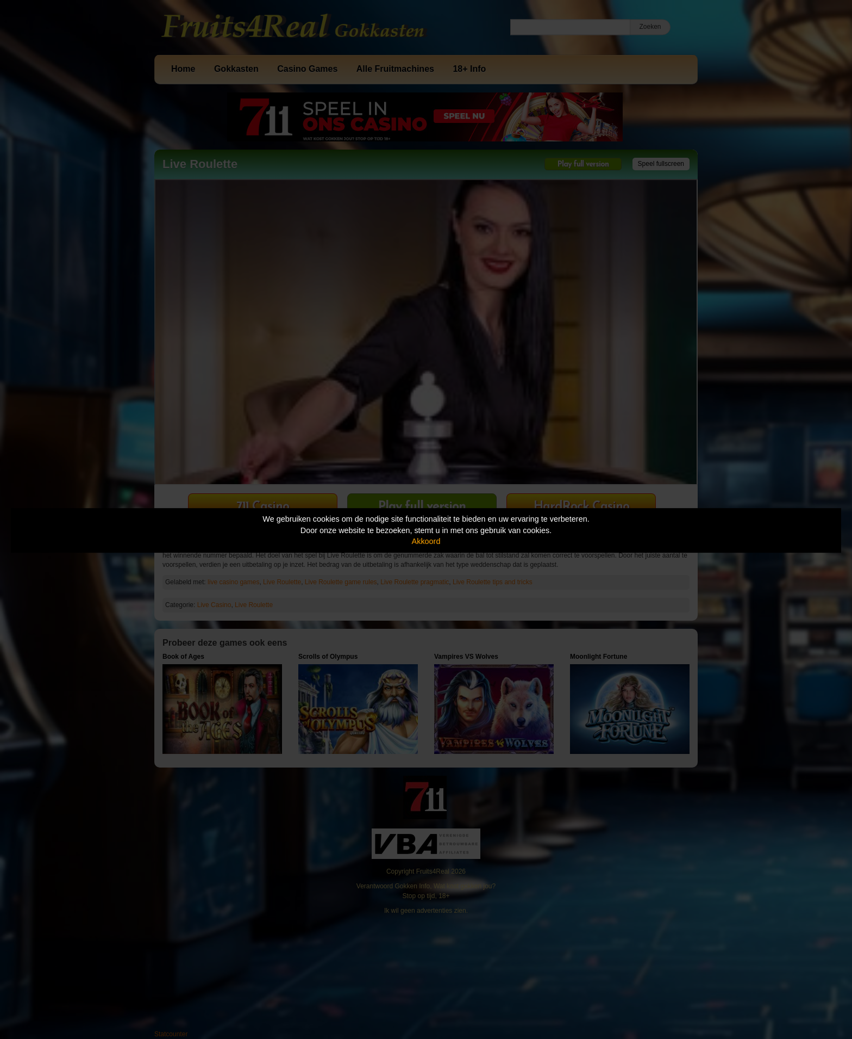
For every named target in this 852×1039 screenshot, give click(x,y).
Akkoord (426, 541)
